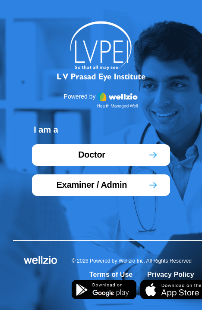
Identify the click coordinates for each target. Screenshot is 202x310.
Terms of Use (111, 274)
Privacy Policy (170, 274)
